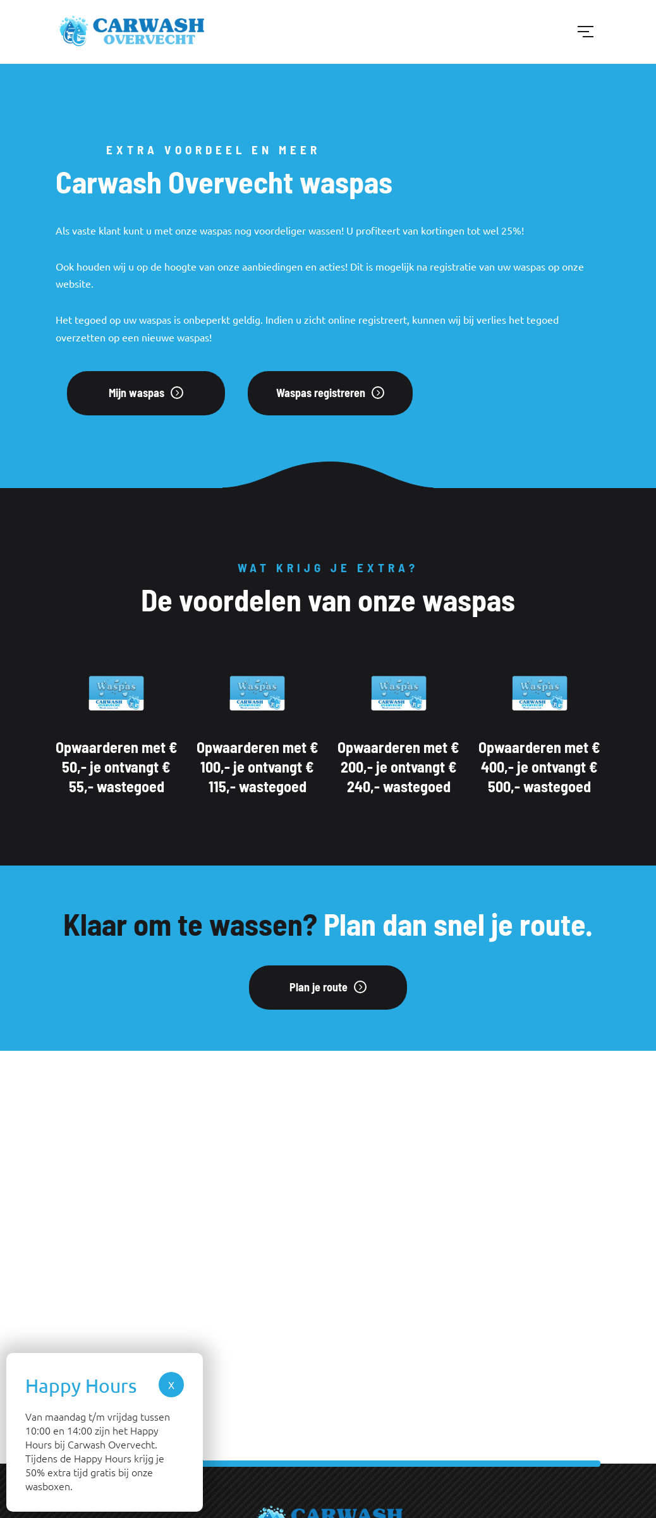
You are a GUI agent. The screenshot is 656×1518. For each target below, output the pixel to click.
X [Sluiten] (171, 1384)
